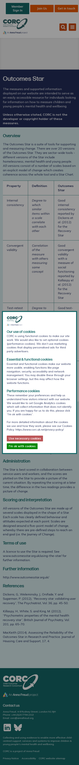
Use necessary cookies (25, 438)
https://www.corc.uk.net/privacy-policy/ (39, 429)
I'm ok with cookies (22, 446)
